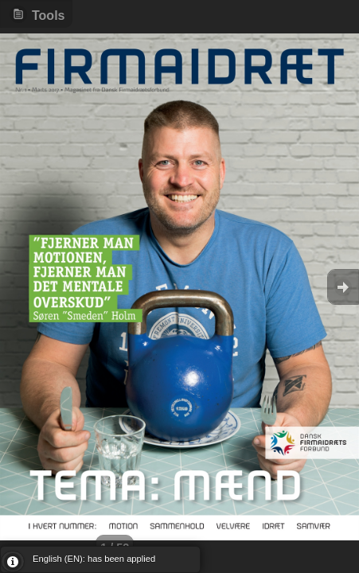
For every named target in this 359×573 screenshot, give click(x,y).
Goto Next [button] (343, 287)
